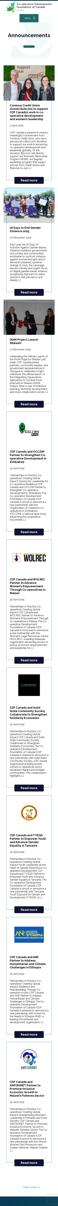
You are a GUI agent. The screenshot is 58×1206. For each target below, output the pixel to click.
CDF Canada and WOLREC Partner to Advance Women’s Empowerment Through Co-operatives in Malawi (27, 586)
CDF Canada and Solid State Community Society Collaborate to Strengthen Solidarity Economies (28, 713)
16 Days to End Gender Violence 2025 (25, 229)
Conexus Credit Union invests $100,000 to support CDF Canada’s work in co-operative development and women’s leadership (29, 112)
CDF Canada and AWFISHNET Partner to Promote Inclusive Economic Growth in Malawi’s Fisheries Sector (27, 1088)
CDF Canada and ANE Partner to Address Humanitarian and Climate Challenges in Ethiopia (28, 962)
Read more (29, 180)
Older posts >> (31, 1187)
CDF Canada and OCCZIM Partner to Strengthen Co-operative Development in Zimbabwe (28, 457)
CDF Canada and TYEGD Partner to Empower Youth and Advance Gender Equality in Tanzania (28, 840)
